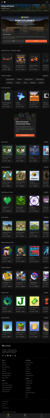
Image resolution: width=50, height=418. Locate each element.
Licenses (3, 405)
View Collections (25, 135)
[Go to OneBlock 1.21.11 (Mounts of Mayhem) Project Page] (21, 329)
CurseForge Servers (29, 375)
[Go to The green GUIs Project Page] (21, 204)
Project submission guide (7, 385)
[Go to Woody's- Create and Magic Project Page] (7, 179)
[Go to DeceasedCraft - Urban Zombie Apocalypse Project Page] (21, 279)
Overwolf (27, 390)
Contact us (28, 385)
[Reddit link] (15, 355)
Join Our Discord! (29, 362)
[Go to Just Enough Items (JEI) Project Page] (21, 304)
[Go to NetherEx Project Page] (7, 62)
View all (46, 142)
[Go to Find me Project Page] (34, 154)
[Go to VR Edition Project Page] (34, 179)
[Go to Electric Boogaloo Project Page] (7, 99)
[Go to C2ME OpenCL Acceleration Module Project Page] (21, 154)
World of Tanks (5, 377)
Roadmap (28, 371)
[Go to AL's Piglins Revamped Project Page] (21, 62)
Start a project (5, 383)
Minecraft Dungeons (6, 375)
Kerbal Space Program (6, 373)
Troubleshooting (29, 383)
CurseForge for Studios (30, 392)
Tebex (27, 394)
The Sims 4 (4, 369)
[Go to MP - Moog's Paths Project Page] (34, 99)
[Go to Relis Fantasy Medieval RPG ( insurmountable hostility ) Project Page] (21, 179)
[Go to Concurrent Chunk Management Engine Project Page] (7, 154)
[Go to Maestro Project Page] (21, 99)
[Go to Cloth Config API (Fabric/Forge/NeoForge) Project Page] (34, 304)
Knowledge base (29, 380)
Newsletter (28, 369)
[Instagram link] (3, 355)
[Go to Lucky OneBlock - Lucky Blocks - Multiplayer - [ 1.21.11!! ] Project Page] (34, 329)
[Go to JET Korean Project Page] (34, 204)
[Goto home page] (5, 2)
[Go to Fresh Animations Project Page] (7, 254)
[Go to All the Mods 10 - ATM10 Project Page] (7, 279)
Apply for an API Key (6, 389)
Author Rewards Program (7, 387)
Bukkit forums (28, 373)
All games (4, 362)
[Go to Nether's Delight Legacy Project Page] (34, 62)
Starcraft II (4, 371)
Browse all (45, 75)
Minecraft (4, 364)
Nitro (27, 396)
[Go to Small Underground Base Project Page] (21, 229)
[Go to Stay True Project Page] (34, 254)
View (13, 41)
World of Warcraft (6, 367)
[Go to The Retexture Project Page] (7, 204)
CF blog (27, 367)
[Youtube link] (8, 355)
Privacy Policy (4, 403)
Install (36, 41)
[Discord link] (10, 355)
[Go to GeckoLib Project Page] (7, 304)
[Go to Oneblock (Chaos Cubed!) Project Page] (7, 329)
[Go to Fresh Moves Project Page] (21, 254)
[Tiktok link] (5, 355)
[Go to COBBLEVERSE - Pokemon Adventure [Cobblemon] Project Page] (34, 279)
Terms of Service (5, 401)
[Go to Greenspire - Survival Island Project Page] (34, 229)
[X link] (13, 355)
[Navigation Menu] (2, 2)
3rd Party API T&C (5, 391)
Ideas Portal (28, 364)
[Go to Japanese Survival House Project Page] (7, 229)
